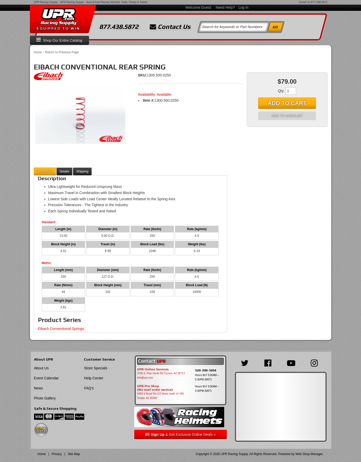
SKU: (142, 75)
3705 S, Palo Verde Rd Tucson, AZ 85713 (161, 373)
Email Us (304, 2)
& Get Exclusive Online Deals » (180, 434)
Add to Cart (287, 103)
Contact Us (170, 26)
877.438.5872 (319, 2)
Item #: (149, 100)
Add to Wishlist (287, 116)
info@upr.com (145, 377)
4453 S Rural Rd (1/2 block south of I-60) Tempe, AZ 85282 (160, 395)
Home (38, 52)
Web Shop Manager (309, 454)
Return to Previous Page (62, 52)
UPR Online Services (153, 369)
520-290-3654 (205, 370)
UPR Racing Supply (46, 2)
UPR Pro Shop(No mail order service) (155, 387)
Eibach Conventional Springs (61, 329)
